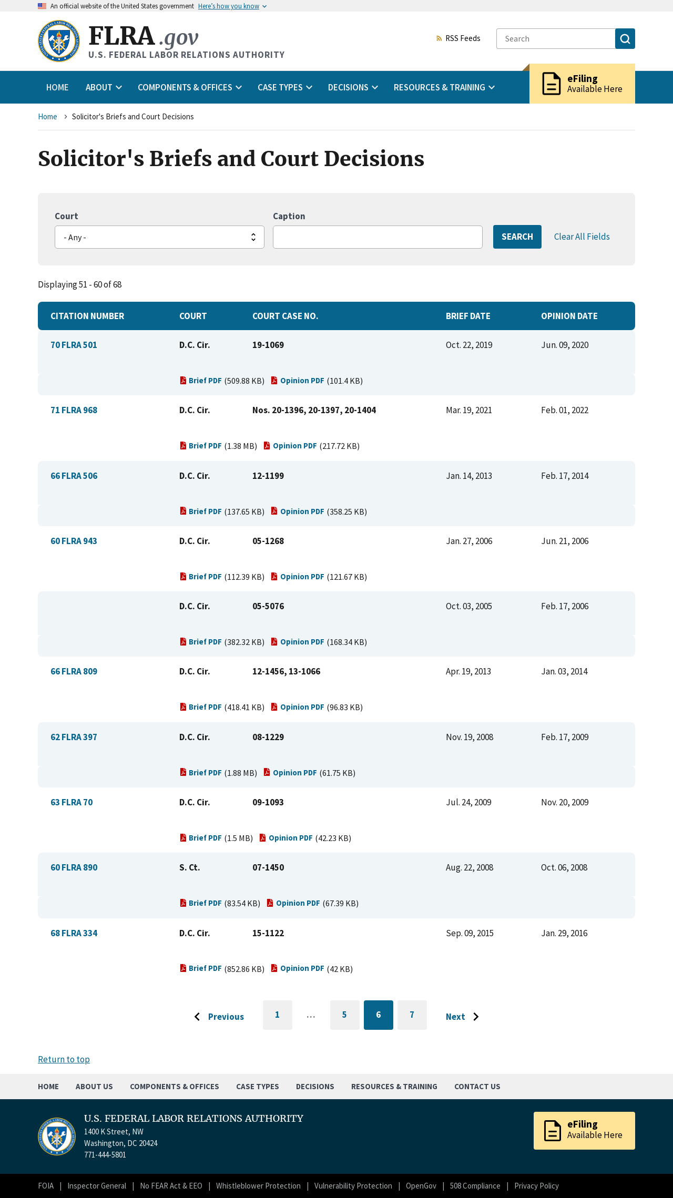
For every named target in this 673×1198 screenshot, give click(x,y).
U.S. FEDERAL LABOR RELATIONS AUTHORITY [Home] (193, 1118)
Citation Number (87, 316)
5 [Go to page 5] (351, 1016)
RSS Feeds (458, 39)
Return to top (64, 1059)
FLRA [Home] (143, 36)
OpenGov (421, 1186)
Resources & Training (394, 1086)
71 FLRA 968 (73, 410)
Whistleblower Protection (258, 1186)
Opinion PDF (297, 380)
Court (66, 216)
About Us (94, 1086)
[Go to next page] (465, 1017)
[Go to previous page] (216, 1017)
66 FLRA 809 (73, 671)
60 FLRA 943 (73, 541)
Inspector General (96, 1186)
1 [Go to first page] (283, 1019)
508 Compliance (475, 1186)
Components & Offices (174, 1086)
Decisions (315, 1086)
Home (57, 87)
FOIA (46, 1186)
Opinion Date (569, 316)
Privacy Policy (536, 1186)
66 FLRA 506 (73, 476)
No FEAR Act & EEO (171, 1186)
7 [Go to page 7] (418, 1016)
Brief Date (468, 316)
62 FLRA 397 (73, 737)
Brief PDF (200, 380)
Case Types (257, 1086)
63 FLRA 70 (71, 802)
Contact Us (477, 1086)
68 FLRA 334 (73, 933)
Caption (289, 216)
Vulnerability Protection (353, 1186)
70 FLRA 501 (73, 345)
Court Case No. (285, 316)
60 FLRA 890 (73, 867)
